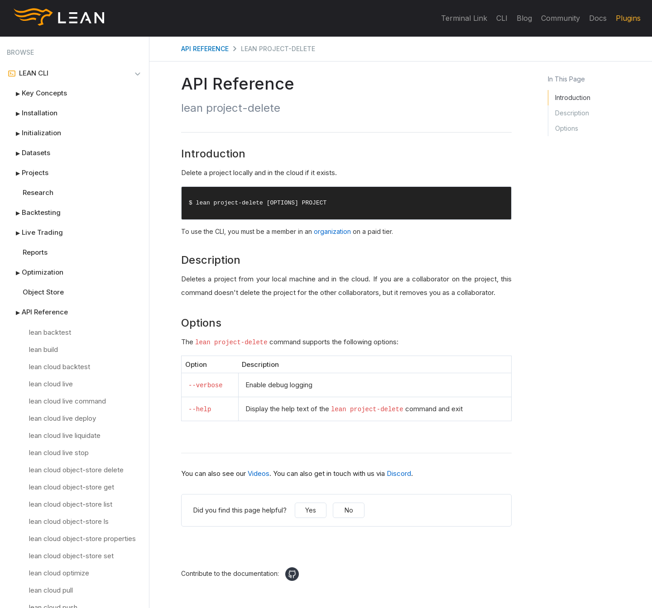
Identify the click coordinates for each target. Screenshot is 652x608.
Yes (310, 510)
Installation (32, 113)
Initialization (34, 133)
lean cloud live (51, 384)
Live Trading (35, 232)
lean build (43, 349)
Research (38, 192)
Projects (27, 173)
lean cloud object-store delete (76, 470)
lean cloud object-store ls (69, 521)
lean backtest (50, 332)
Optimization (35, 272)
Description (572, 113)
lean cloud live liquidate (65, 435)
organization (332, 232)
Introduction (572, 97)
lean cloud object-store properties (82, 538)
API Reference (37, 312)
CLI (502, 18)
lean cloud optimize (59, 573)
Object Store (43, 292)
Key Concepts (37, 93)
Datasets (28, 153)
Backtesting (34, 212)
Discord (399, 473)
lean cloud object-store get (71, 487)
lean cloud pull (51, 590)
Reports (35, 252)
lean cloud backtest (59, 366)
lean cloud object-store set (71, 555)
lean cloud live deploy (62, 418)
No (349, 510)
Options (566, 128)
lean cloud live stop (59, 452)
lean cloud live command (67, 401)
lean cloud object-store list (70, 504)
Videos (258, 473)
